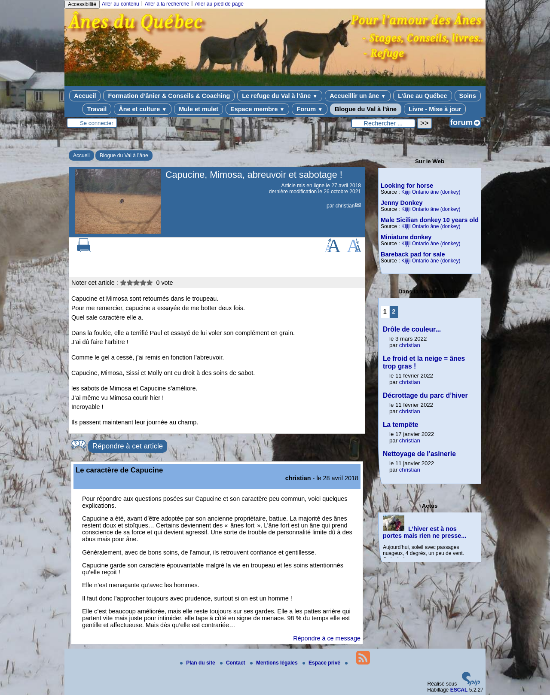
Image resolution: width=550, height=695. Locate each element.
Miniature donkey (406, 237)
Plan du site (198, 663)
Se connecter (96, 123)
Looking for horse (407, 185)
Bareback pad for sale (413, 254)
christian (345, 206)
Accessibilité (82, 4)
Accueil (85, 95)
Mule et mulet (198, 109)
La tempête (400, 424)
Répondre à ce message (327, 638)
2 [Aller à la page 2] (393, 311)
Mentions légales (274, 663)
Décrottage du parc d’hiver (425, 395)
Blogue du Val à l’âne (366, 109)
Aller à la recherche (167, 4)
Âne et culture (143, 109)
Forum (309, 109)
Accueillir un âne (358, 95)
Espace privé (322, 663)
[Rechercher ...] (383, 123)
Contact (233, 663)
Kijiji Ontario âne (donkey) (430, 192)
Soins (467, 95)
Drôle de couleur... (412, 329)
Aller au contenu (120, 4)
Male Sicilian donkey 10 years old (430, 219)
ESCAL (459, 690)
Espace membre (257, 109)
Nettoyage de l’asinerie (419, 453)
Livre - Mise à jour (435, 109)
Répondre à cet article (127, 446)
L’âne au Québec (422, 95)
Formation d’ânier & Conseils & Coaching (169, 95)
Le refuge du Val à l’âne (280, 95)
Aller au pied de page (219, 4)
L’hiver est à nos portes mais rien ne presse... (424, 532)
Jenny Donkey (402, 202)
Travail (97, 109)
